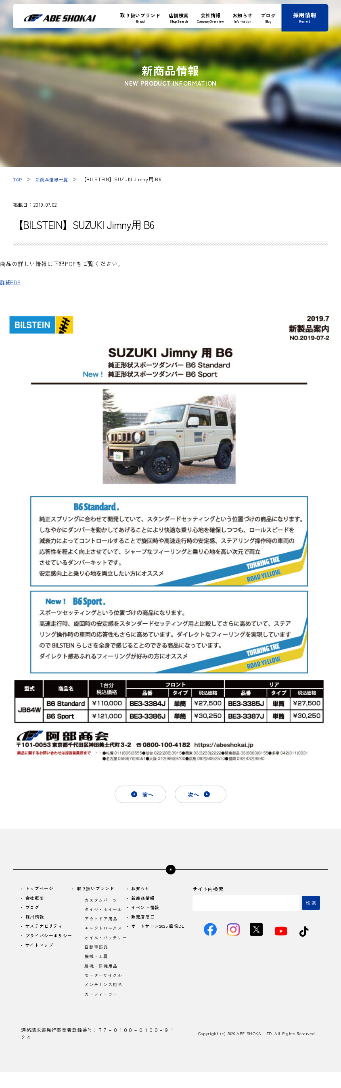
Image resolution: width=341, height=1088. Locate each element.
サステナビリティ (46, 931)
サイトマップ (41, 957)
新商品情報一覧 (53, 179)
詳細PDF (11, 281)
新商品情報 (143, 900)
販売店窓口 (143, 921)
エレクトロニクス (104, 933)
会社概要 (36, 900)
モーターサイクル (104, 989)
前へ (144, 795)
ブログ (33, 911)
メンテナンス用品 (104, 999)
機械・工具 (97, 969)
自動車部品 (97, 959)
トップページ (41, 890)
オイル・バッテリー (104, 946)
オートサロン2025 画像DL (156, 934)
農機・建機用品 (102, 979)
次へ (196, 795)
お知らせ (140, 890)
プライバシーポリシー (49, 944)
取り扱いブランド (97, 890)
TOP (18, 179)
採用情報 (36, 921)
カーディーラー (102, 1009)
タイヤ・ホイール (104, 913)
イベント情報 (145, 911)
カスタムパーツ (102, 902)
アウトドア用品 (102, 923)
